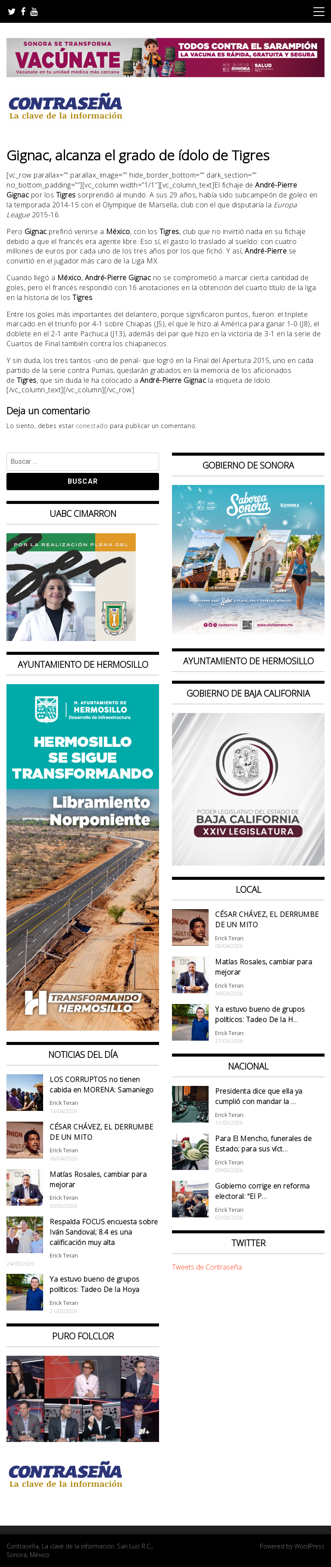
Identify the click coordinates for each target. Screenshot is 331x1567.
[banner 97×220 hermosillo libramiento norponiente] (82, 1028)
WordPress (309, 1546)
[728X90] (165, 74)
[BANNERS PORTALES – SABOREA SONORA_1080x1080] (248, 635)
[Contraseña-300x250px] (71, 638)
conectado (92, 426)
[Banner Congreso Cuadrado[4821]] (248, 863)
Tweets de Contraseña (207, 1267)
